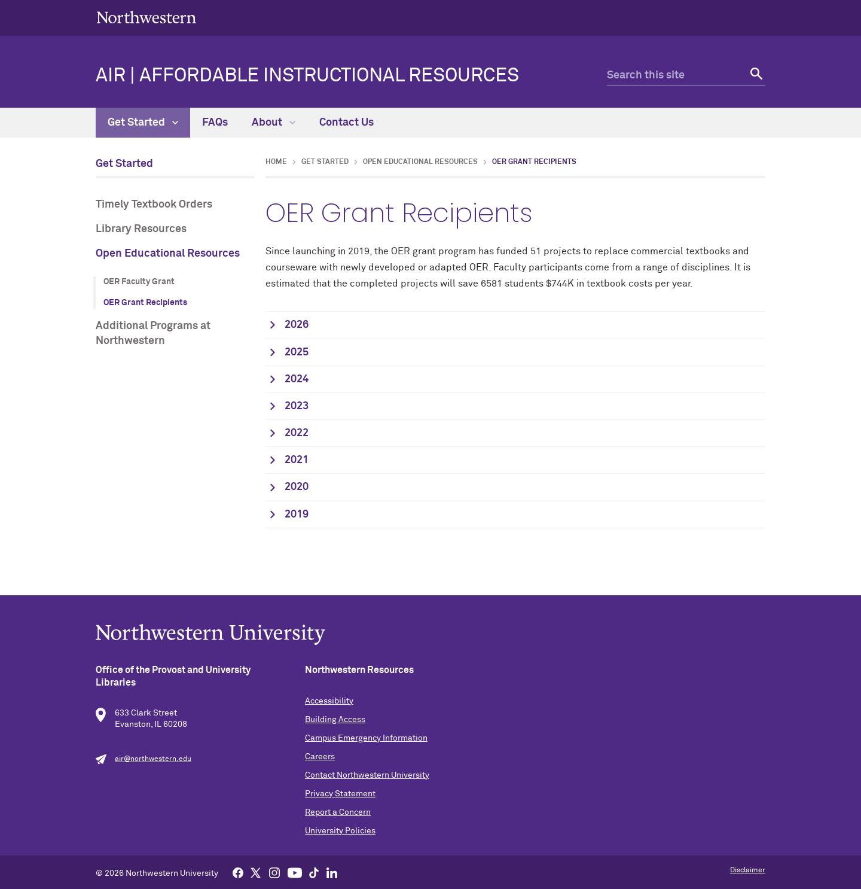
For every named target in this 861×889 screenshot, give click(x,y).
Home (276, 162)
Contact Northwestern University (367, 775)
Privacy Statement (340, 794)
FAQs (215, 122)
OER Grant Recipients (145, 303)
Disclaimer (747, 870)
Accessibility (329, 701)
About (273, 122)
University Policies (340, 831)
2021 (297, 460)
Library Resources (141, 229)
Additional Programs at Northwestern (153, 333)
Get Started (143, 122)
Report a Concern (338, 812)
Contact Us (346, 122)
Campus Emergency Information (366, 738)
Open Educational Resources (168, 253)
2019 (297, 514)
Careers (320, 757)
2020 (297, 487)
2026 (297, 324)
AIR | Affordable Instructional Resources (307, 76)
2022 (297, 433)
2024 (297, 379)
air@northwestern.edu (153, 759)
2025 (297, 352)
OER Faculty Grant (139, 282)
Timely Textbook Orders (154, 204)
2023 (297, 406)
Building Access (335, 720)
